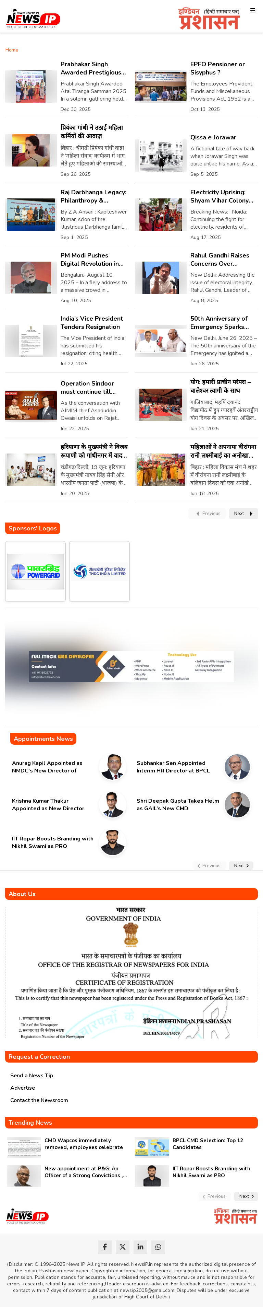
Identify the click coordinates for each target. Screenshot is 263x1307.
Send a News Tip (31, 1075)
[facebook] (105, 1247)
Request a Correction (39, 1057)
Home (11, 50)
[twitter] (122, 1247)
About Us (22, 894)
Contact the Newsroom (39, 1100)
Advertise (22, 1088)
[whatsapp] (158, 1247)
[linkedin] (140, 1247)
